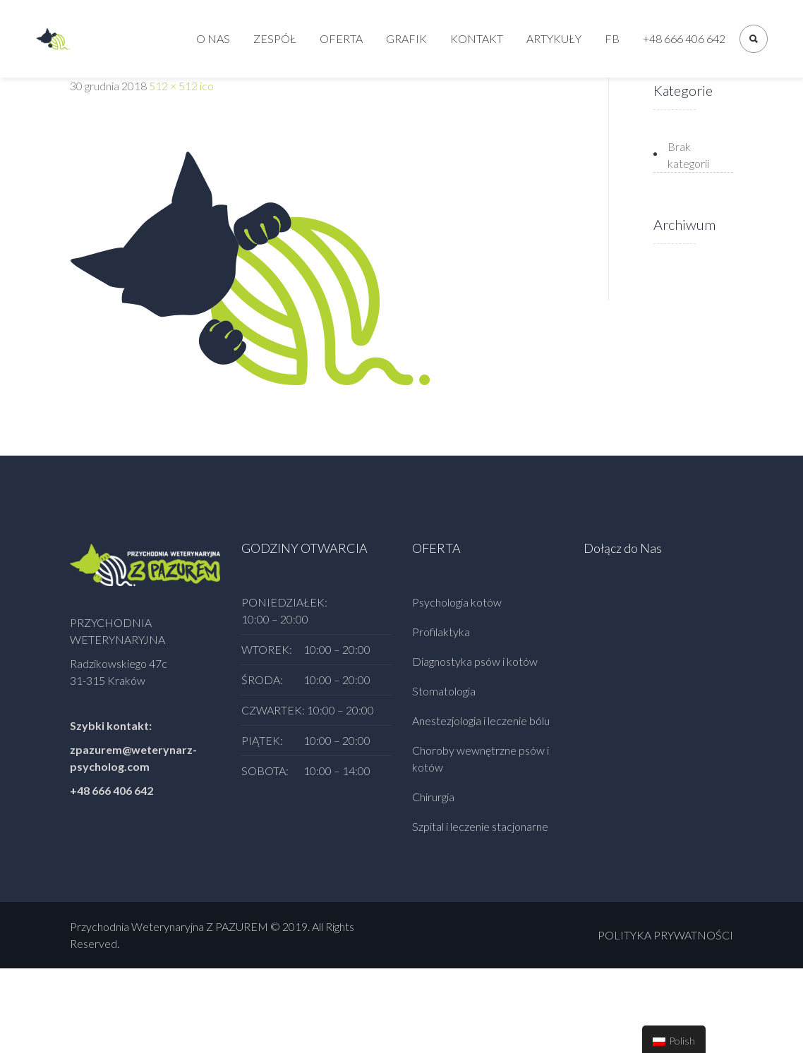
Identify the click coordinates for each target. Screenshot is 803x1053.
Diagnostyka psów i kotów (475, 661)
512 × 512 (173, 85)
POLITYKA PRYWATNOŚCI (665, 935)
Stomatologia (444, 691)
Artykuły (553, 38)
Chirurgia (433, 796)
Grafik (406, 38)
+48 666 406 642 (684, 38)
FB (612, 38)
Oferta (341, 38)
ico (207, 85)
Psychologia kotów (457, 602)
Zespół (274, 38)
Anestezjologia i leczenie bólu (481, 720)
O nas (213, 38)
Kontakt (476, 38)
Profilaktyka (441, 631)
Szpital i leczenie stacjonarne (480, 826)
